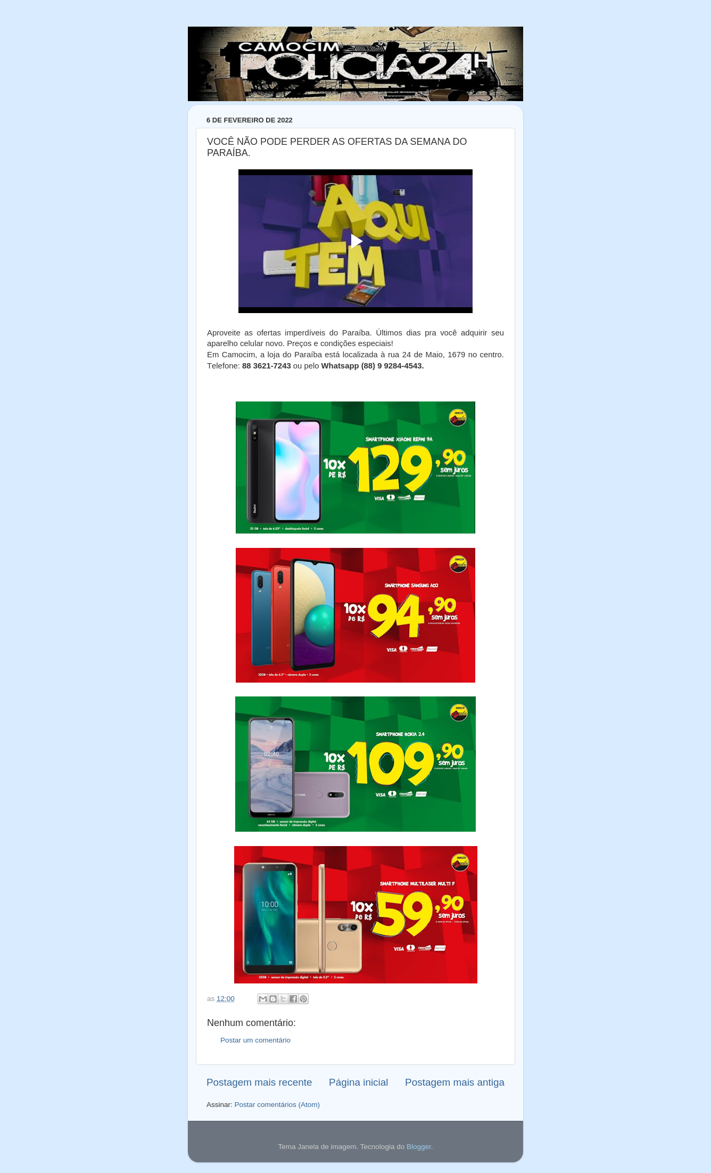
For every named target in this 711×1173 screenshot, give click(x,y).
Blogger (419, 1147)
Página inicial (358, 1082)
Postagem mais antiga (455, 1082)
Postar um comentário (255, 1040)
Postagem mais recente (259, 1082)
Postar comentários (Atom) (277, 1105)
